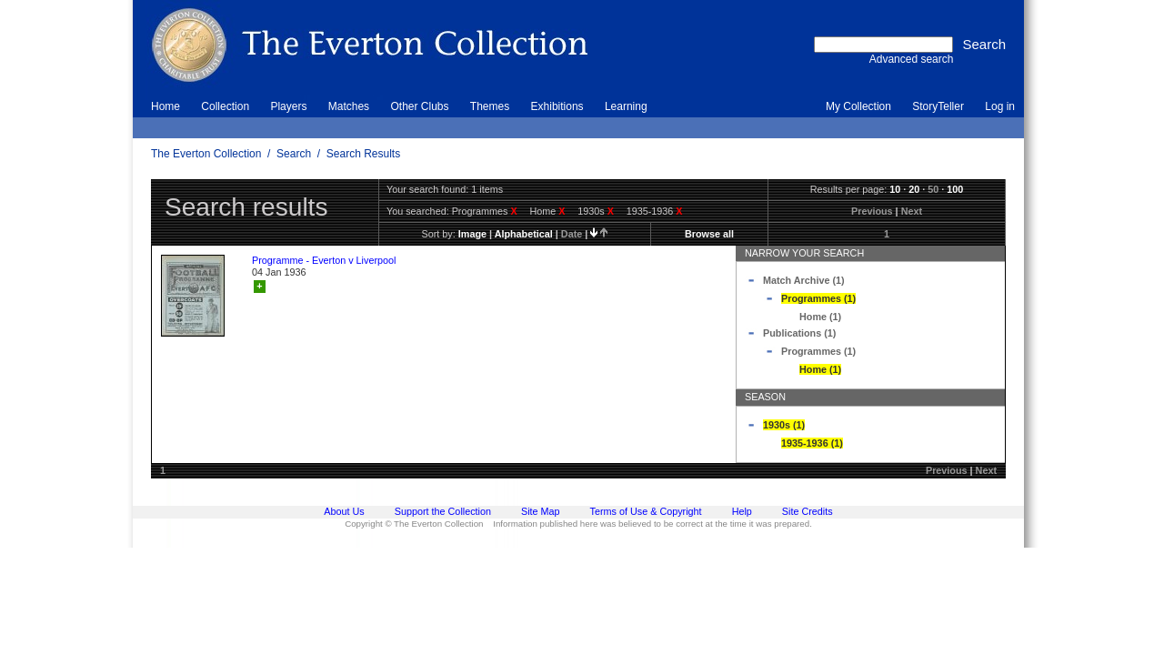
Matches (348, 106)
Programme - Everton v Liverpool (324, 260)
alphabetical (524, 233)
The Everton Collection (206, 153)
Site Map (540, 511)
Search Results (363, 153)
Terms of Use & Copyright (646, 511)
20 (913, 189)
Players (288, 106)
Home (165, 106)
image (472, 233)
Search (293, 153)
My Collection (858, 106)
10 (894, 189)
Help (742, 511)
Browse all (709, 233)
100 (955, 189)
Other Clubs (419, 106)
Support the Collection (443, 511)
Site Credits (807, 511)
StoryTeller (938, 106)
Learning (626, 106)
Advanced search (911, 59)
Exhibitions (557, 106)
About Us (344, 511)
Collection (225, 106)
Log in (1000, 106)
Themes (489, 106)
